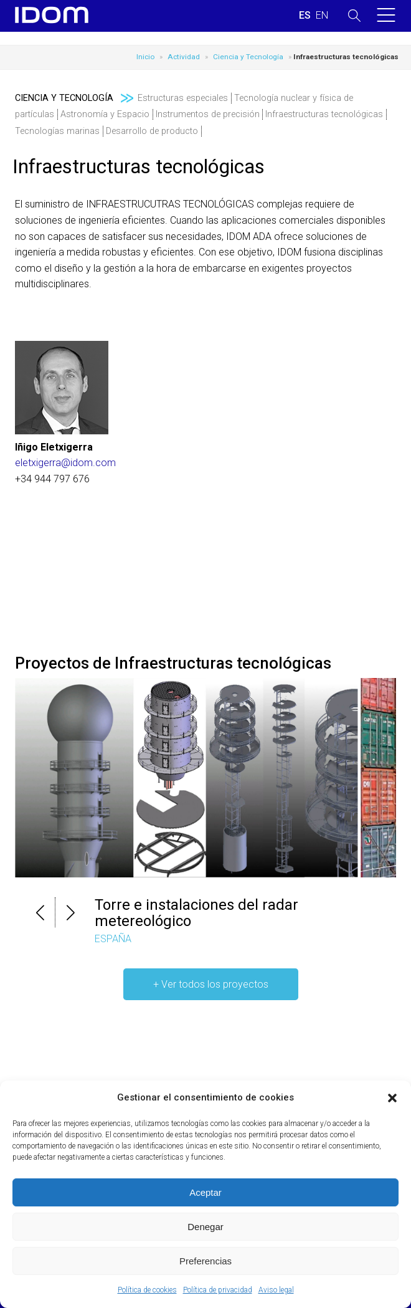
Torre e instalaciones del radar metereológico (196, 913)
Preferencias (205, 1261)
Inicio (145, 56)
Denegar (205, 1226)
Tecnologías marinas (57, 131)
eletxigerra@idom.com (65, 463)
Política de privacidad (217, 1290)
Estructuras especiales (183, 98)
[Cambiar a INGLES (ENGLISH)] (322, 16)
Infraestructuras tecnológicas (324, 114)
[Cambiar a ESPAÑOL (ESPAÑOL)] (305, 16)
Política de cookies (147, 1290)
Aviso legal (276, 1290)
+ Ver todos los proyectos (210, 984)
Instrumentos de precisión (208, 114)
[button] (392, 1098)
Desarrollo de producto (152, 131)
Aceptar (205, 1192)
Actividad (184, 56)
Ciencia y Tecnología (248, 56)
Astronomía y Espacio (104, 114)
